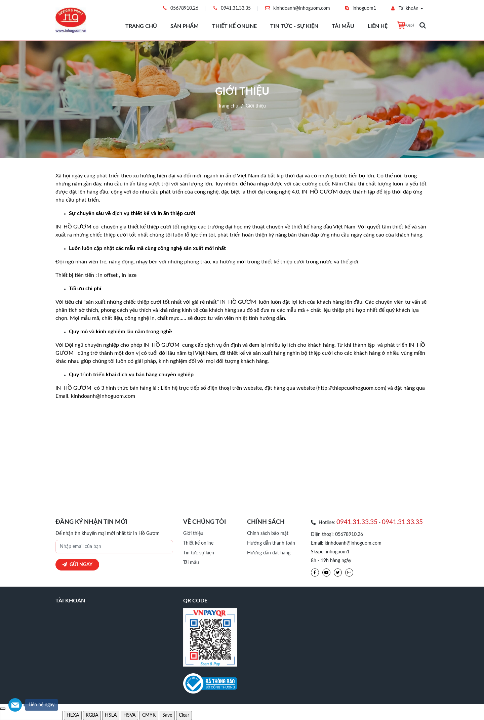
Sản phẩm (184, 26)
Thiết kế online (234, 26)
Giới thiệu (193, 533)
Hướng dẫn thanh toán (271, 543)
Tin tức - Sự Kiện (294, 26)
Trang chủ (141, 26)
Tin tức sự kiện (198, 553)
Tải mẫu (343, 26)
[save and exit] (167, 715)
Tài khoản (404, 8)
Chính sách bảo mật (267, 533)
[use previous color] (2, 709)
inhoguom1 (360, 8)
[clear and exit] (184, 715)
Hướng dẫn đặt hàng (268, 553)
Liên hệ (378, 26)
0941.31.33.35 (231, 8)
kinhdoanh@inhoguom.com (297, 8)
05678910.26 (180, 8)
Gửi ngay (77, 564)
